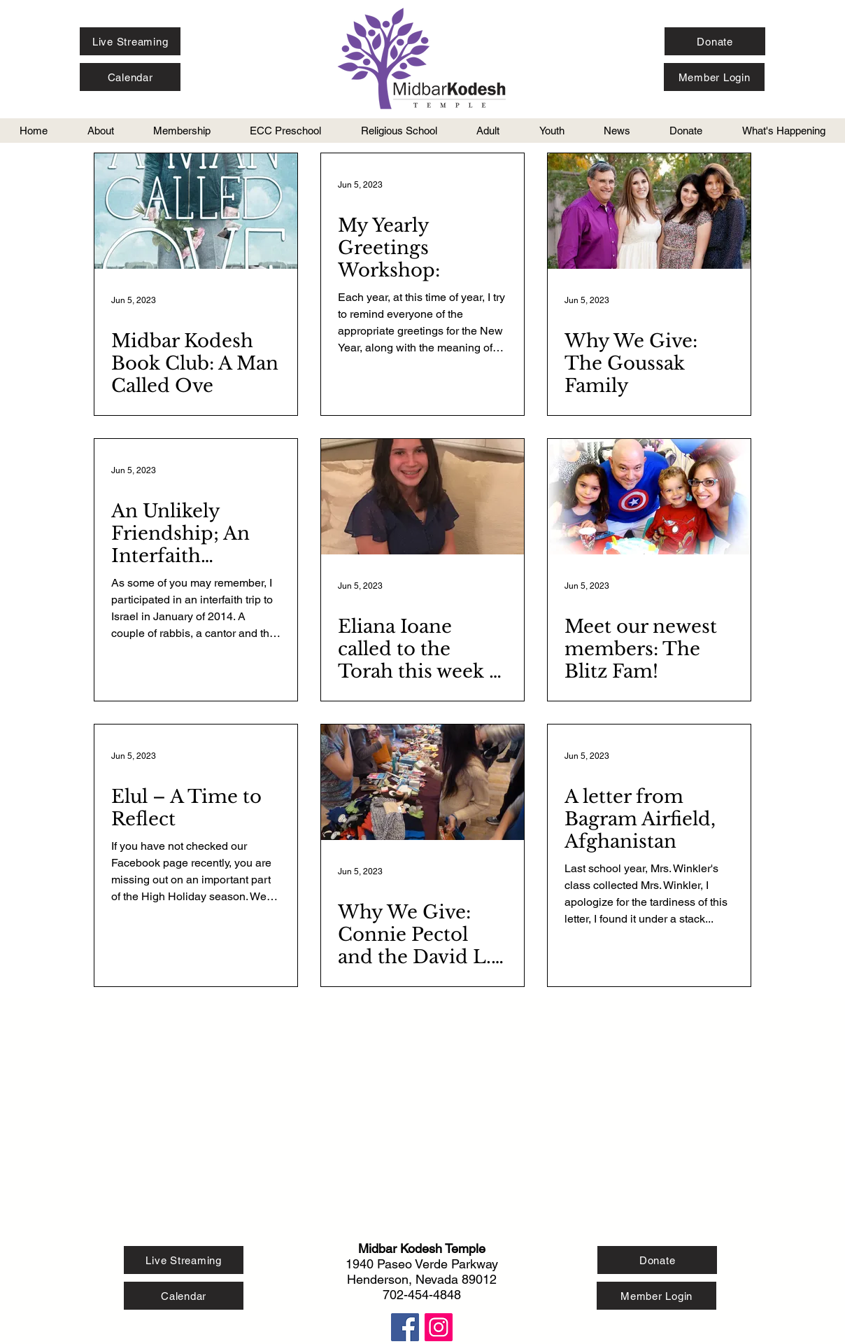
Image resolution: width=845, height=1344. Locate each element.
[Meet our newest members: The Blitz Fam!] (649, 496)
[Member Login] (714, 77)
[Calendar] (130, 77)
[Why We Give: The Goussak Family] (649, 211)
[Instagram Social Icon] (439, 1327)
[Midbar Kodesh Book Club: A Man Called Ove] (195, 211)
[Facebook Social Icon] (405, 1327)
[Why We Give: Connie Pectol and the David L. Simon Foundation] (422, 782)
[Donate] (715, 41)
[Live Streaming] (130, 41)
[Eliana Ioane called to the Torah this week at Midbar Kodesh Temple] (422, 496)
